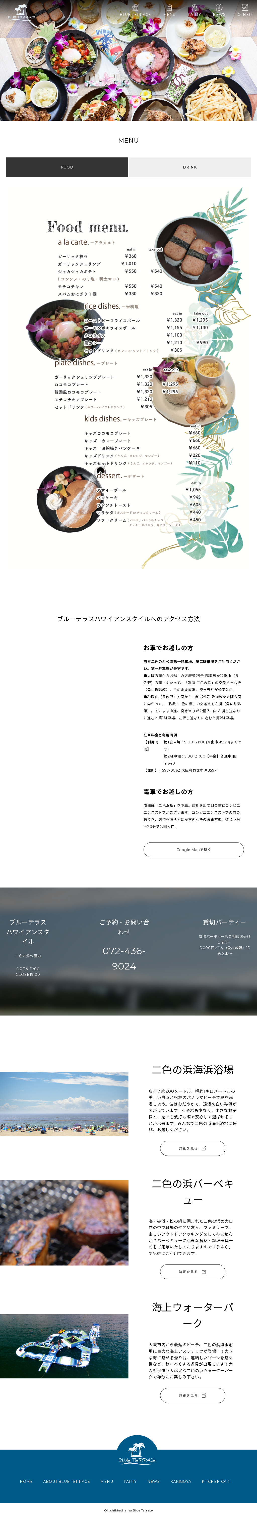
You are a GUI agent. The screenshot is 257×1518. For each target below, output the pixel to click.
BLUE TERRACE (135, 10)
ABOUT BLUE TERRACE (66, 1481)
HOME (26, 1481)
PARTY (194, 10)
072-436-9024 (124, 958)
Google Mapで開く (193, 850)
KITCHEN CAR (216, 1481)
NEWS (219, 10)
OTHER (245, 10)
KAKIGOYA (180, 1481)
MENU (169, 10)
